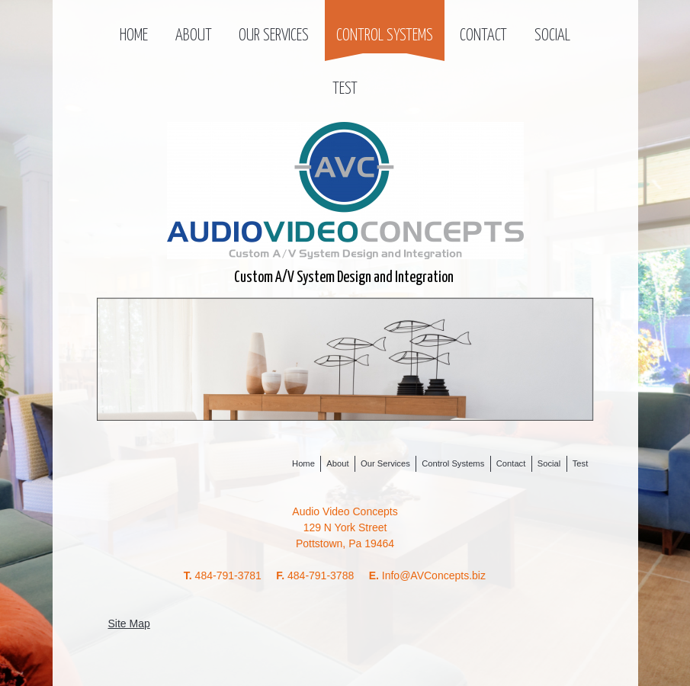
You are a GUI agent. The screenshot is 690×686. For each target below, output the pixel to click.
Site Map (129, 623)
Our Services (274, 35)
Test (345, 89)
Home (134, 35)
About (193, 35)
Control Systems (384, 35)
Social (552, 35)
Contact (483, 35)
